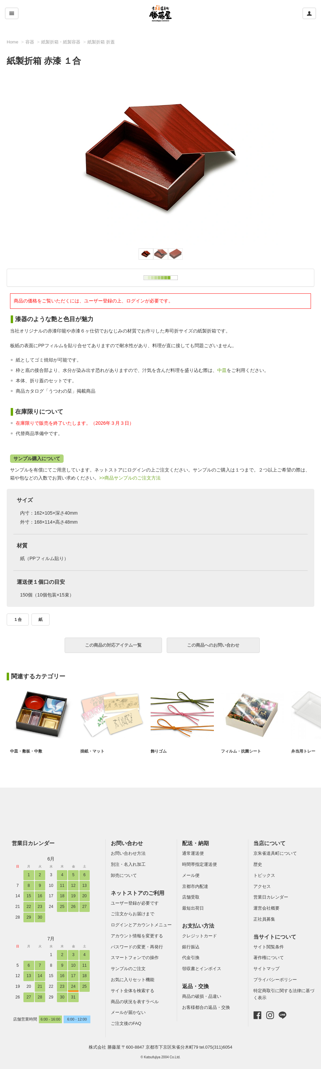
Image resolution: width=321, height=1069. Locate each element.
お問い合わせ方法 (128, 853)
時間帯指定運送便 (199, 864)
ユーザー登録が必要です (135, 903)
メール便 (190, 875)
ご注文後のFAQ (126, 1023)
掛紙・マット (93, 751)
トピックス (264, 875)
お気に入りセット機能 (132, 979)
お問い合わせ (127, 843)
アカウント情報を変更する (137, 935)
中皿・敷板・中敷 (27, 751)
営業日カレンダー (33, 843)
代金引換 (190, 957)
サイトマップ (266, 968)
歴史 (257, 864)
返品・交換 (195, 986)
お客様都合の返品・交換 (206, 1007)
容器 (29, 41)
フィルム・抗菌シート (242, 751)
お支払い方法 (198, 926)
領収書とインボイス (201, 968)
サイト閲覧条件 (268, 946)
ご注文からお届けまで (132, 913)
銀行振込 (190, 946)
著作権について (268, 957)
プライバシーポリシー (275, 979)
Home (12, 41)
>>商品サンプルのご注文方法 (130, 478)
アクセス (262, 886)
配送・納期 (195, 843)
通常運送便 (193, 853)
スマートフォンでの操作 (135, 957)
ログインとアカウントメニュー (141, 924)
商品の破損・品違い (201, 996)
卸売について (124, 875)
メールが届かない (128, 1012)
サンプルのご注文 (128, 968)
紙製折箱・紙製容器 (60, 41)
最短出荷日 (193, 908)
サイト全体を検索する (132, 990)
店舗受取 (190, 897)
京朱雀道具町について (275, 853)
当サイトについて (274, 937)
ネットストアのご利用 (137, 893)
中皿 (222, 370)
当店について (269, 843)
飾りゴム (159, 751)
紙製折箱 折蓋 (101, 41)
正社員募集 (264, 919)
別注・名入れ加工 (128, 864)
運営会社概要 (266, 908)
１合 (18, 619)
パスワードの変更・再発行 (137, 946)
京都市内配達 (195, 886)
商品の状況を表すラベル (135, 1001)
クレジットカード (199, 935)
